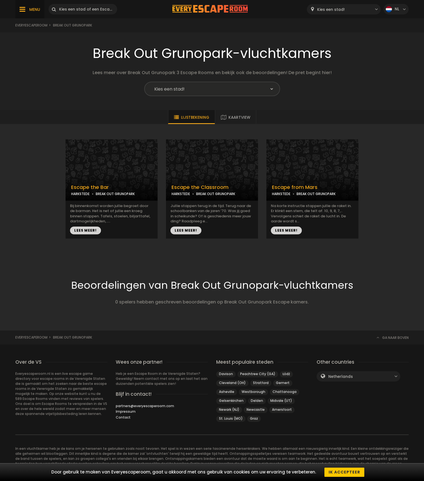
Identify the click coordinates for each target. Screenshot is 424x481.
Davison (226, 373)
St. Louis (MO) (231, 418)
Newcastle (256, 409)
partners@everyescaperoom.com (145, 406)
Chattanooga (285, 391)
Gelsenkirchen (231, 400)
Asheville (226, 391)
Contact (123, 417)
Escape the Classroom (200, 187)
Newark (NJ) (229, 409)
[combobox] (344, 9)
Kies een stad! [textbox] (331, 9)
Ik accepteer (344, 472)
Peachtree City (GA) (257, 373)
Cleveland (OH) (232, 382)
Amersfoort (282, 409)
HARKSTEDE (80, 193)
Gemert (283, 382)
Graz (254, 418)
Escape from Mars (294, 187)
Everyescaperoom (31, 25)
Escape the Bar (90, 187)
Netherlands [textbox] (340, 376)
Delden (257, 400)
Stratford (261, 382)
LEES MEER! (85, 230)
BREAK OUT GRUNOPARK (115, 193)
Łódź (286, 373)
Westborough (253, 391)
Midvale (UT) (281, 400)
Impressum (126, 411)
